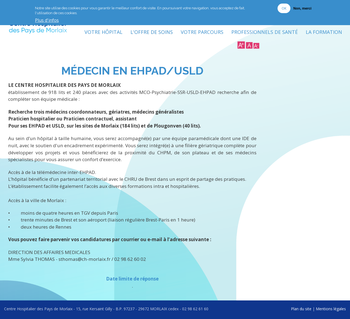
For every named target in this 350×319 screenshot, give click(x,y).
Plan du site (301, 308)
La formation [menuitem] (324, 32)
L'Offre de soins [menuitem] (151, 32)
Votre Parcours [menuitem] (202, 32)
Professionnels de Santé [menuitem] (264, 32)
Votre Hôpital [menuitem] (103, 32)
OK (284, 7)
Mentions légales (331, 308)
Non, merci (302, 8)
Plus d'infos (47, 20)
